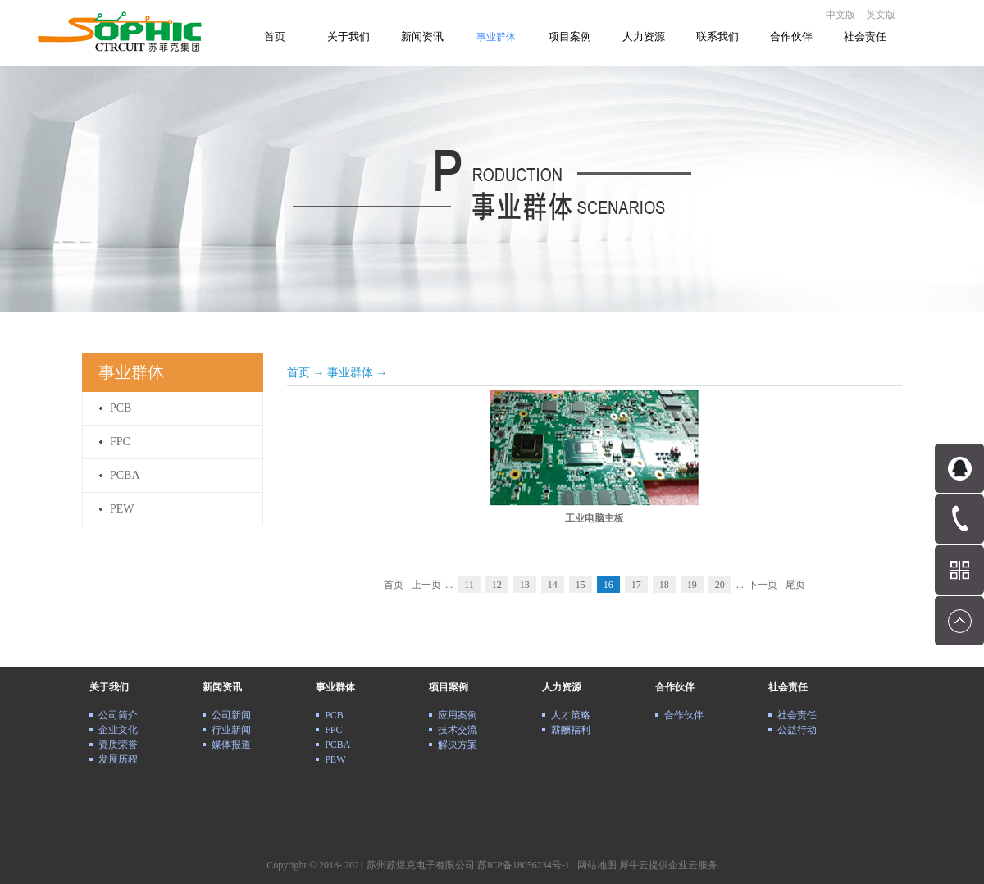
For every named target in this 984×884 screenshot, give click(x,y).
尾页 (795, 584)
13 (525, 584)
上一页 (426, 584)
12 (497, 584)
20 (720, 584)
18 (664, 584)
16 (608, 584)
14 (553, 584)
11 (469, 584)
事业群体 (350, 373)
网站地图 (594, 865)
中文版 (840, 15)
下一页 (762, 584)
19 (692, 584)
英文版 (880, 15)
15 (580, 584)
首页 (274, 36)
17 (636, 584)
